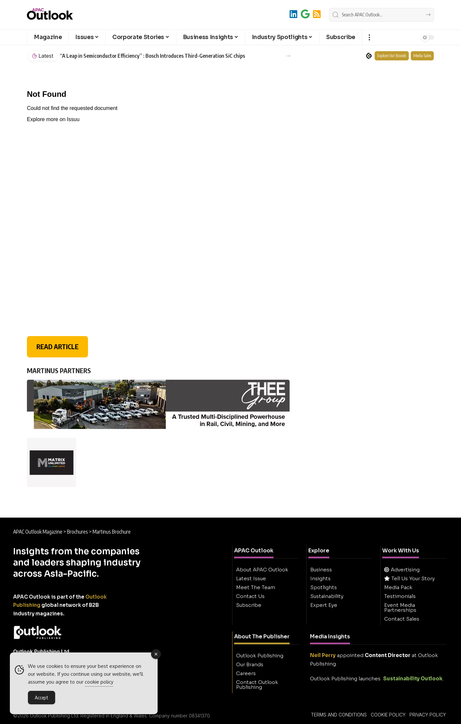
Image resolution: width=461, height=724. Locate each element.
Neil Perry (323, 655)
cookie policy (99, 682)
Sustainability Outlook (413, 678)
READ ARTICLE (57, 346)
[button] (369, 37)
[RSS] (316, 14)
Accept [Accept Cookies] (41, 698)
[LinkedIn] (293, 14)
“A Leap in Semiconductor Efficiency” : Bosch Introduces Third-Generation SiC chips (152, 56)
